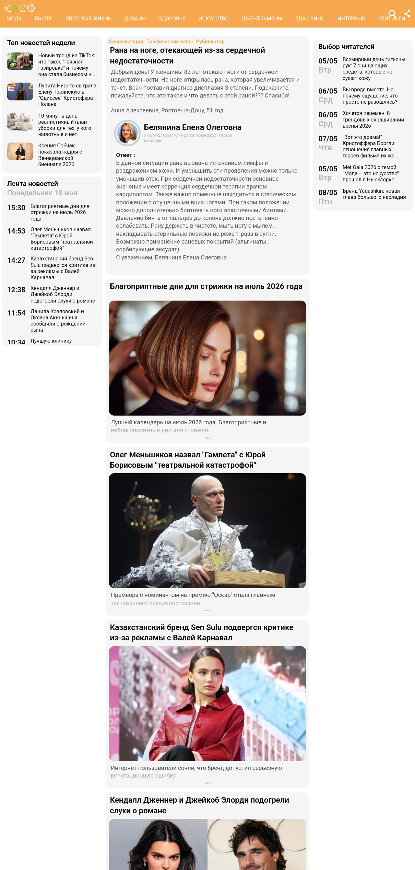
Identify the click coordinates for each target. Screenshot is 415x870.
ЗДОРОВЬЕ (172, 19)
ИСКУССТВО (213, 19)
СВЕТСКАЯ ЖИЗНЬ (88, 19)
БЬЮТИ (44, 19)
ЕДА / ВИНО (310, 19)
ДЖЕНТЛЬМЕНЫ (262, 19)
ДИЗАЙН (135, 19)
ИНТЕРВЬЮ (351, 19)
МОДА (14, 19)
